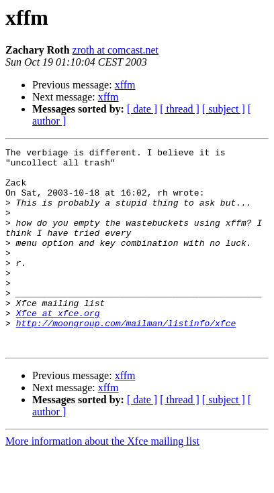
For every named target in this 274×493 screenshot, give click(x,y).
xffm (125, 84)
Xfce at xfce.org (58, 347)
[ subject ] (223, 109)
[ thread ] (179, 109)
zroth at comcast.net (115, 50)
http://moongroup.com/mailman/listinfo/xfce (126, 359)
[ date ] (142, 109)
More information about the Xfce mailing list (102, 481)
